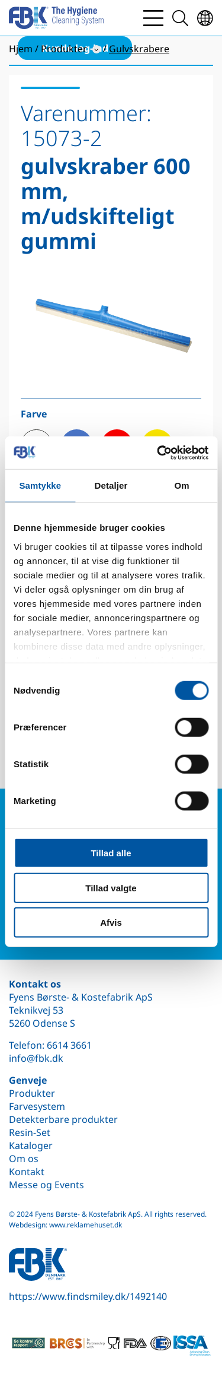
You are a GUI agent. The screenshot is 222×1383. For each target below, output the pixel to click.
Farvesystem (37, 1106)
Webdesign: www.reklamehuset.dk (65, 1225)
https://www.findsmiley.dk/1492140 (88, 1296)
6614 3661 (69, 1045)
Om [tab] (182, 485)
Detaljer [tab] (111, 485)
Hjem (21, 48)
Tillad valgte (110, 887)
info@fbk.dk (36, 1058)
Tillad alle (111, 853)
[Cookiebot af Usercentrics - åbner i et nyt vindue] (158, 452)
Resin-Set (29, 1132)
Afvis (111, 922)
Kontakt (26, 1171)
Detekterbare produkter (63, 1119)
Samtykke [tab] (40, 485)
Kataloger (31, 1145)
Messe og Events (46, 1184)
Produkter (32, 1093)
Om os (23, 1158)
